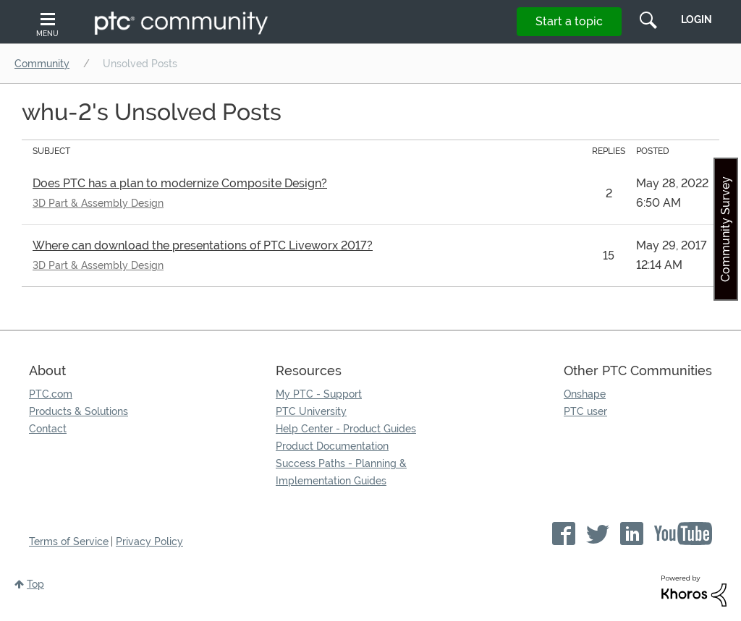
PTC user (585, 411)
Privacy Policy (149, 541)
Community (41, 63)
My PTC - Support (319, 394)
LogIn (696, 19)
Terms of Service (69, 541)
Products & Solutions (78, 411)
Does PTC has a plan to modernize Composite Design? (180, 183)
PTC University (311, 411)
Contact (48, 428)
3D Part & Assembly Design (98, 203)
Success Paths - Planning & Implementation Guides (341, 472)
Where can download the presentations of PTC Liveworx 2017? (203, 245)
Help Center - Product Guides (346, 428)
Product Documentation (332, 446)
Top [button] (35, 584)
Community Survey (725, 229)
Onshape (585, 394)
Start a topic (569, 21)
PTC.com (50, 394)
